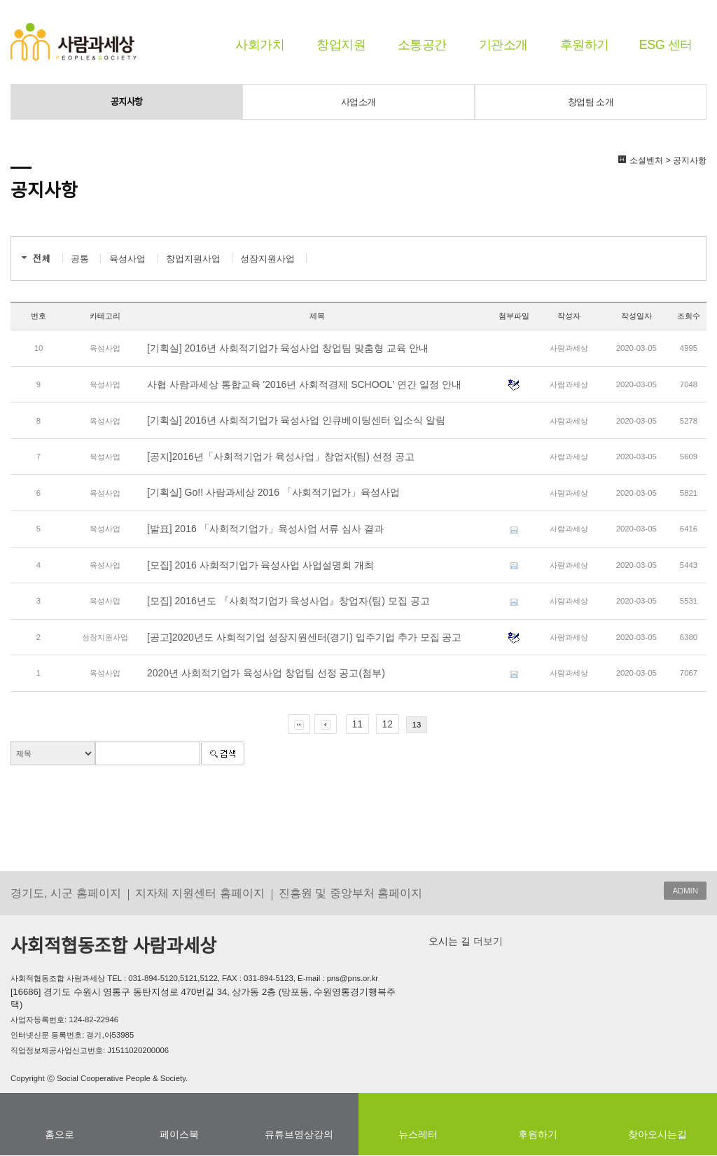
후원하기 (584, 45)
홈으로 (59, 1134)
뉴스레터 (418, 1134)
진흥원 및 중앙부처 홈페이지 (351, 892)
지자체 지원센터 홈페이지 (200, 892)
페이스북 (179, 1134)
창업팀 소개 (591, 102)
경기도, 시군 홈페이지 (66, 892)
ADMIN (685, 890)
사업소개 (358, 102)
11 (357, 724)
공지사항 (127, 102)
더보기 (487, 941)
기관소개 (503, 45)
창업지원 (341, 45)
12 (388, 724)
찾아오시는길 (657, 1134)
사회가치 (259, 45)
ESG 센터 (665, 45)
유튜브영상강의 (299, 1134)
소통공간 (422, 45)
